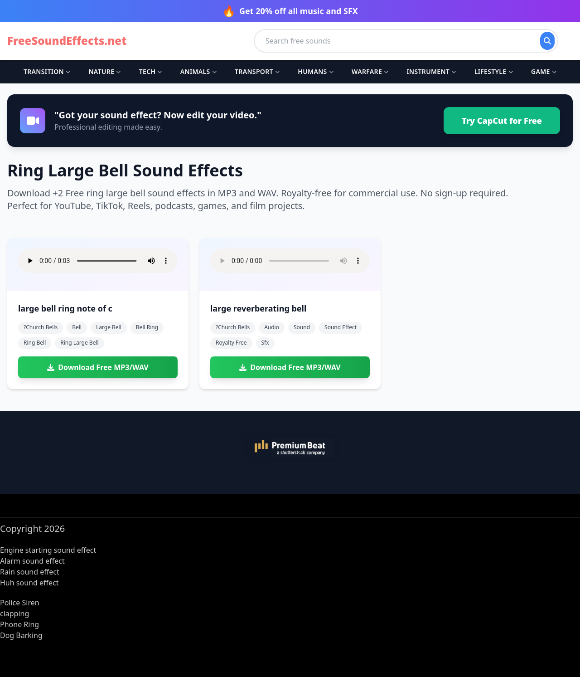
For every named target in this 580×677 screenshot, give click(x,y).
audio (271, 327)
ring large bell (79, 342)
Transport (257, 71)
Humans (316, 71)
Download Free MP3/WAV (97, 367)
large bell (108, 327)
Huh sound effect (29, 583)
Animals (198, 71)
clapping (14, 614)
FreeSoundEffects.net (66, 41)
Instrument (431, 71)
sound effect (340, 327)
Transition (47, 71)
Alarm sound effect (32, 561)
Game (543, 71)
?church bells (41, 327)
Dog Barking (21, 635)
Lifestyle (493, 71)
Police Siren (19, 603)
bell (77, 327)
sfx (265, 342)
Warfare (370, 71)
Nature (104, 71)
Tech (150, 71)
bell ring (147, 327)
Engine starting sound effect (48, 550)
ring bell (35, 342)
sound (302, 327)
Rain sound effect (29, 572)
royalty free (231, 342)
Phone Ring (19, 624)
